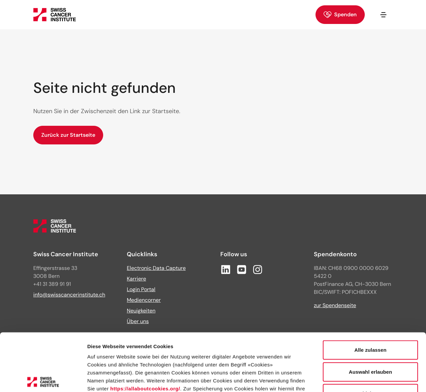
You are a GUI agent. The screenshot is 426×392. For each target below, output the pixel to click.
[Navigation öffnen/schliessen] (383, 14)
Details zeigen (354, 379)
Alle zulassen (370, 290)
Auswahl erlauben (370, 312)
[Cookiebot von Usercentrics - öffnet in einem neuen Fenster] (43, 379)
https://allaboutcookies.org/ (145, 329)
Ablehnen (370, 334)
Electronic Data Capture (156, 268)
